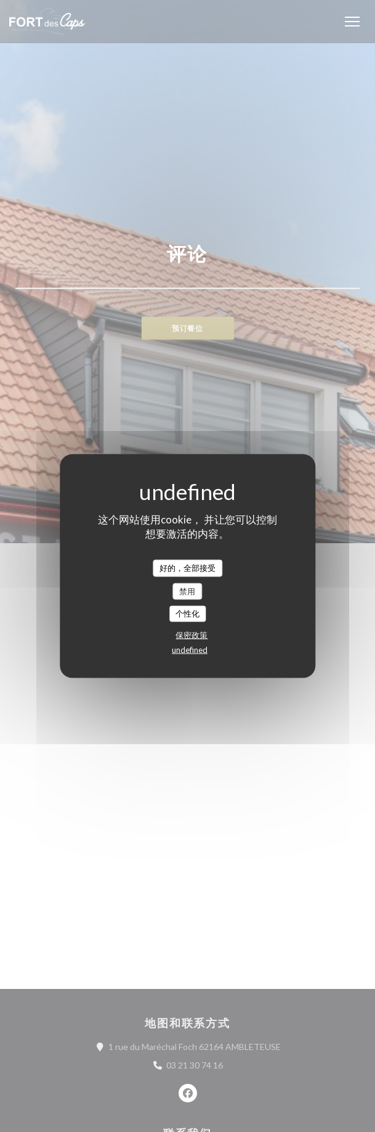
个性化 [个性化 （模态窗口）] (187, 613)
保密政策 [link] (191, 634)
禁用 (187, 591)
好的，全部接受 (187, 568)
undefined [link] (190, 649)
